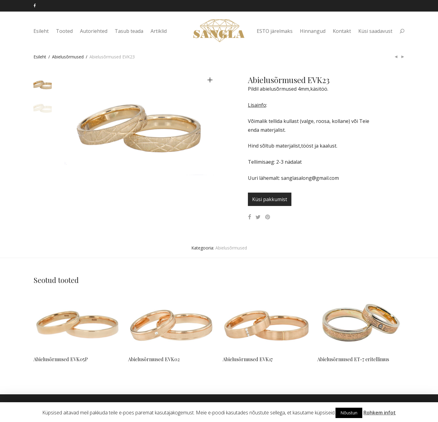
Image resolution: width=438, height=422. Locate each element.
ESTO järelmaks (275, 31)
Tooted (64, 31)
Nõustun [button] (348, 413)
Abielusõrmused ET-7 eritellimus (353, 359)
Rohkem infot (379, 412)
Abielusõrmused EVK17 (248, 359)
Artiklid (159, 31)
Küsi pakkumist (269, 199)
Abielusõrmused (68, 57)
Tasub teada (129, 31)
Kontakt (342, 31)
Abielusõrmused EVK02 (154, 359)
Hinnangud (312, 31)
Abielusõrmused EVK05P (60, 359)
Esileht (41, 31)
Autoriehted (93, 31)
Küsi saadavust (375, 31)
